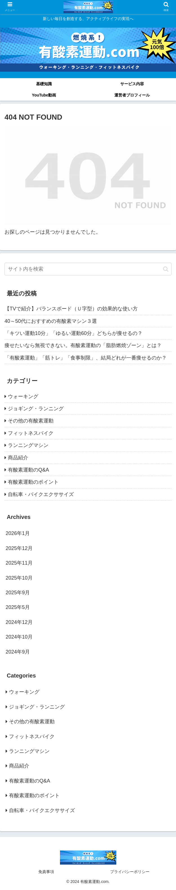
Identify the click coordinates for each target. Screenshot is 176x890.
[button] (166, 269)
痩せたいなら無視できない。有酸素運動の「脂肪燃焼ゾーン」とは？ (83, 345)
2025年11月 (19, 563)
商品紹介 (18, 458)
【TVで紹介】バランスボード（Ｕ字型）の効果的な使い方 (71, 309)
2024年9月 (18, 652)
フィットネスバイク (31, 433)
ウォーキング (23, 396)
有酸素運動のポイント (33, 482)
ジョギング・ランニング (36, 408)
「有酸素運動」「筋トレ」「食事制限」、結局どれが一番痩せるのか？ (86, 358)
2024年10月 (19, 637)
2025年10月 (19, 578)
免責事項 (46, 871)
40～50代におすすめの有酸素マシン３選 (51, 321)
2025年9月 (18, 592)
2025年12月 (19, 548)
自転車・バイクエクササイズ (41, 494)
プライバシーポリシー (130, 871)
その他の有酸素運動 (31, 421)
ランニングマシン (28, 445)
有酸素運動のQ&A (28, 470)
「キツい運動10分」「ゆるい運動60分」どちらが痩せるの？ (73, 333)
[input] (88, 269)
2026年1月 (18, 533)
